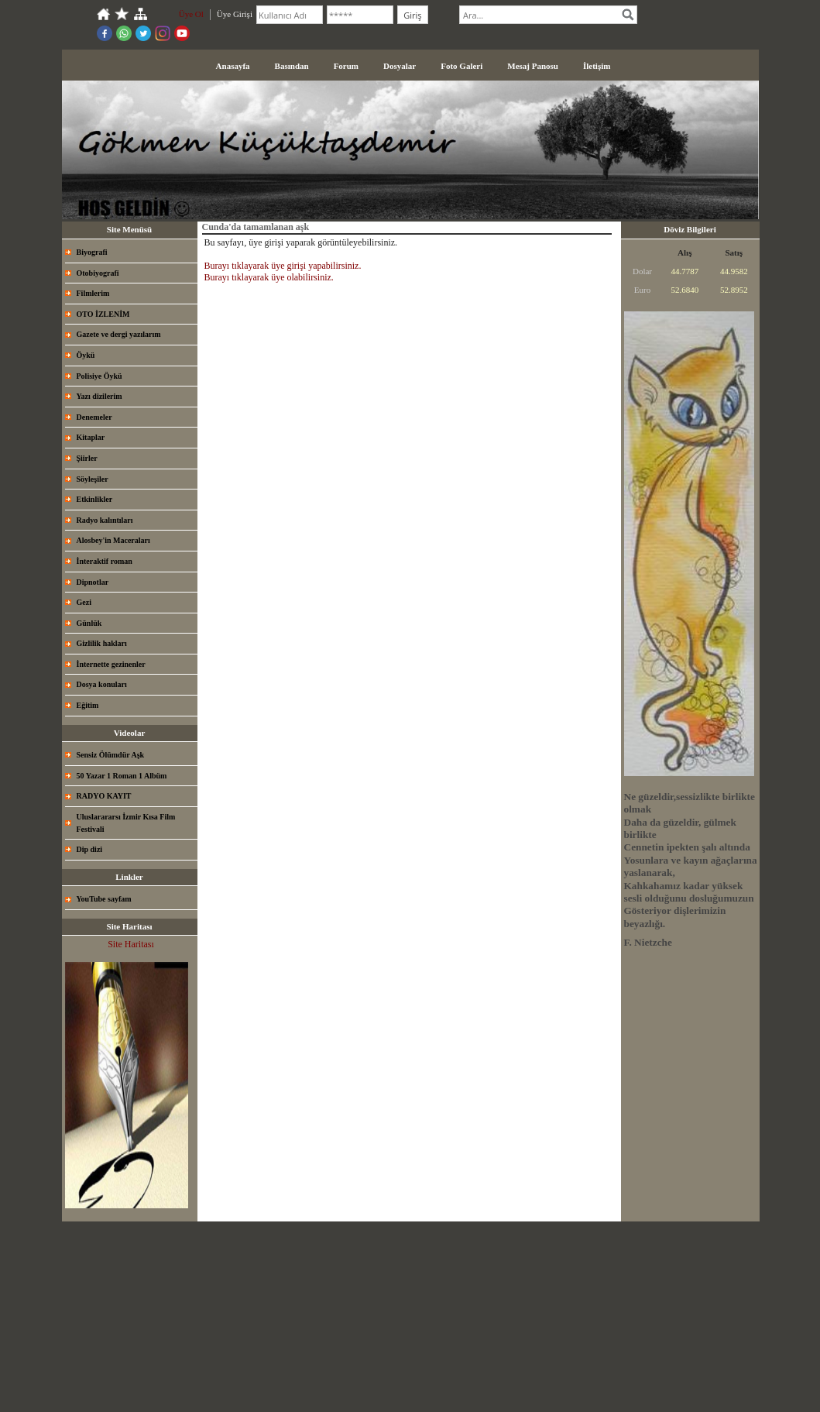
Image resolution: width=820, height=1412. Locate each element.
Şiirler (87, 458)
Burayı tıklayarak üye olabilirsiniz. (269, 277)
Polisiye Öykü (99, 376)
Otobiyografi (98, 273)
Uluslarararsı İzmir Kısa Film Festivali (126, 823)
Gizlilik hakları (102, 643)
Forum (346, 65)
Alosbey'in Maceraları (113, 540)
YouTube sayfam (104, 899)
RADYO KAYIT (104, 796)
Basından (292, 65)
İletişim (596, 65)
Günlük (89, 623)
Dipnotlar (93, 582)
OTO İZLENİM (103, 314)
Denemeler (94, 417)
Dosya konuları (102, 684)
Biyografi (92, 252)
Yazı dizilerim (99, 396)
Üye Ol (191, 14)
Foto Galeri (461, 65)
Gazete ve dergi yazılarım (119, 334)
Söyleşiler (92, 479)
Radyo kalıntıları (105, 520)
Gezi (84, 602)
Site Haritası (131, 944)
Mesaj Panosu (532, 65)
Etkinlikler (95, 499)
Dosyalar (399, 65)
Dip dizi (90, 849)
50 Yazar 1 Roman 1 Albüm (122, 775)
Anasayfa (233, 65)
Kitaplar (91, 437)
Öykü (86, 355)
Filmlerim (93, 293)
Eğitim (88, 705)
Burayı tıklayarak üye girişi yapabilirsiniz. (283, 265)
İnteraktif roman (104, 561)
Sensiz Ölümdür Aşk (111, 755)
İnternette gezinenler (111, 664)
